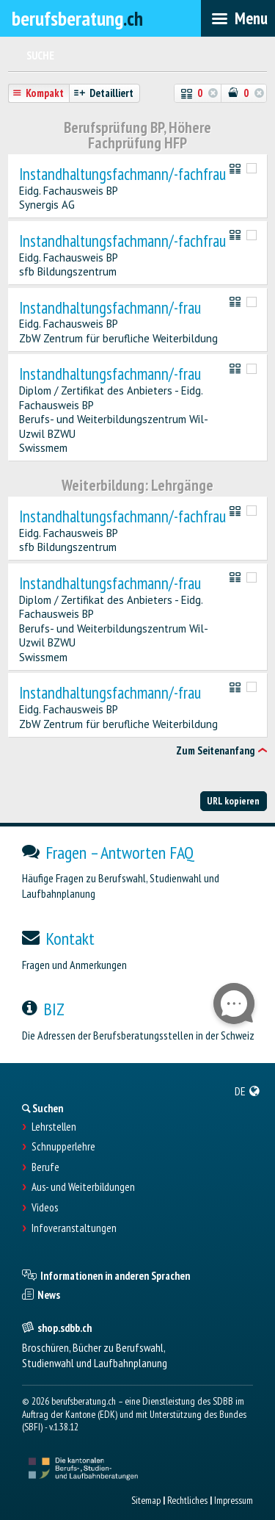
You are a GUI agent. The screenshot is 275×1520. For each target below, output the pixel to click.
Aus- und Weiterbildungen (83, 1187)
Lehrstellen (54, 1127)
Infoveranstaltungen (74, 1228)
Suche (40, 55)
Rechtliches (187, 1500)
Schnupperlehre (63, 1146)
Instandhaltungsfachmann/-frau (110, 308)
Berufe (45, 1167)
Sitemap (146, 1500)
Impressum (233, 1500)
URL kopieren (233, 800)
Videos (45, 1207)
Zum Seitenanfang (215, 750)
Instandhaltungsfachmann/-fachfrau (122, 174)
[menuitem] (247, 1091)
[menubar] (238, 18)
